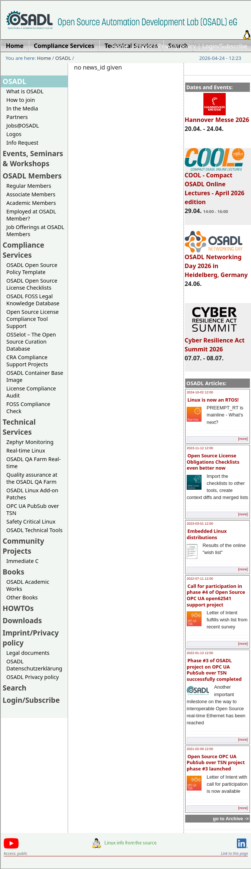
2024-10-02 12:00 (200, 392)
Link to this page (234, 853)
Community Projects (23, 546)
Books (13, 572)
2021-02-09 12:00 (200, 749)
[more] (243, 439)
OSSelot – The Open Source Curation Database (31, 341)
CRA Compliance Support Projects (27, 361)
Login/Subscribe (224, 46)
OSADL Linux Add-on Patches (32, 494)
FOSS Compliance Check (28, 407)
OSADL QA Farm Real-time (33, 463)
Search (14, 688)
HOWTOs (18, 608)
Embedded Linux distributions (207, 534)
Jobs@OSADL (22, 125)
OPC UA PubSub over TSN (32, 509)
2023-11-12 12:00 (200, 448)
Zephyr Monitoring (30, 441)
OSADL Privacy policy (32, 676)
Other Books (22, 597)
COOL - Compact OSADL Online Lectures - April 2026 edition (215, 185)
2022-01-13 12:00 (200, 653)
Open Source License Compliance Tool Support (32, 318)
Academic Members (31, 202)
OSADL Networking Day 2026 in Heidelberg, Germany (216, 262)
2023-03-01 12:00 (200, 523)
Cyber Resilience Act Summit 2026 (215, 341)
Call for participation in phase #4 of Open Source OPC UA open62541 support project (216, 595)
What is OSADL (25, 91)
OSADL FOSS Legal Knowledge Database (32, 300)
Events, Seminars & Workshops (33, 158)
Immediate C (22, 560)
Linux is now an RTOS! (213, 399)
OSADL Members (32, 176)
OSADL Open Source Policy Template (31, 268)
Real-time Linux (25, 450)
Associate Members (30, 194)
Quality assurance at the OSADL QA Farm (31, 478)
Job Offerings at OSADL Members (35, 230)
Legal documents (27, 652)
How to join (20, 99)
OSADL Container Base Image (34, 376)
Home (120, 46)
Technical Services (19, 427)
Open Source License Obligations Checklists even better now (213, 461)
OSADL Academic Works (27, 585)
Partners (17, 116)
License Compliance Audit (31, 392)
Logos (14, 134)
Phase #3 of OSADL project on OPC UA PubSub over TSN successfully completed (214, 669)
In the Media (22, 108)
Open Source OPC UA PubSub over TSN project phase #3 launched (216, 762)
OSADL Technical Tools (34, 530)
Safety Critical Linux (30, 521)
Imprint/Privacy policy (165, 46)
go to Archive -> (231, 818)
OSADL (63, 58)
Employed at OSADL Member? (31, 215)
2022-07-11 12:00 (200, 578)
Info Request (22, 142)
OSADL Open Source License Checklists (31, 284)
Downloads (22, 620)
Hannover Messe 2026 (217, 116)
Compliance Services (23, 250)
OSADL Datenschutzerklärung (34, 665)
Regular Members (28, 185)
